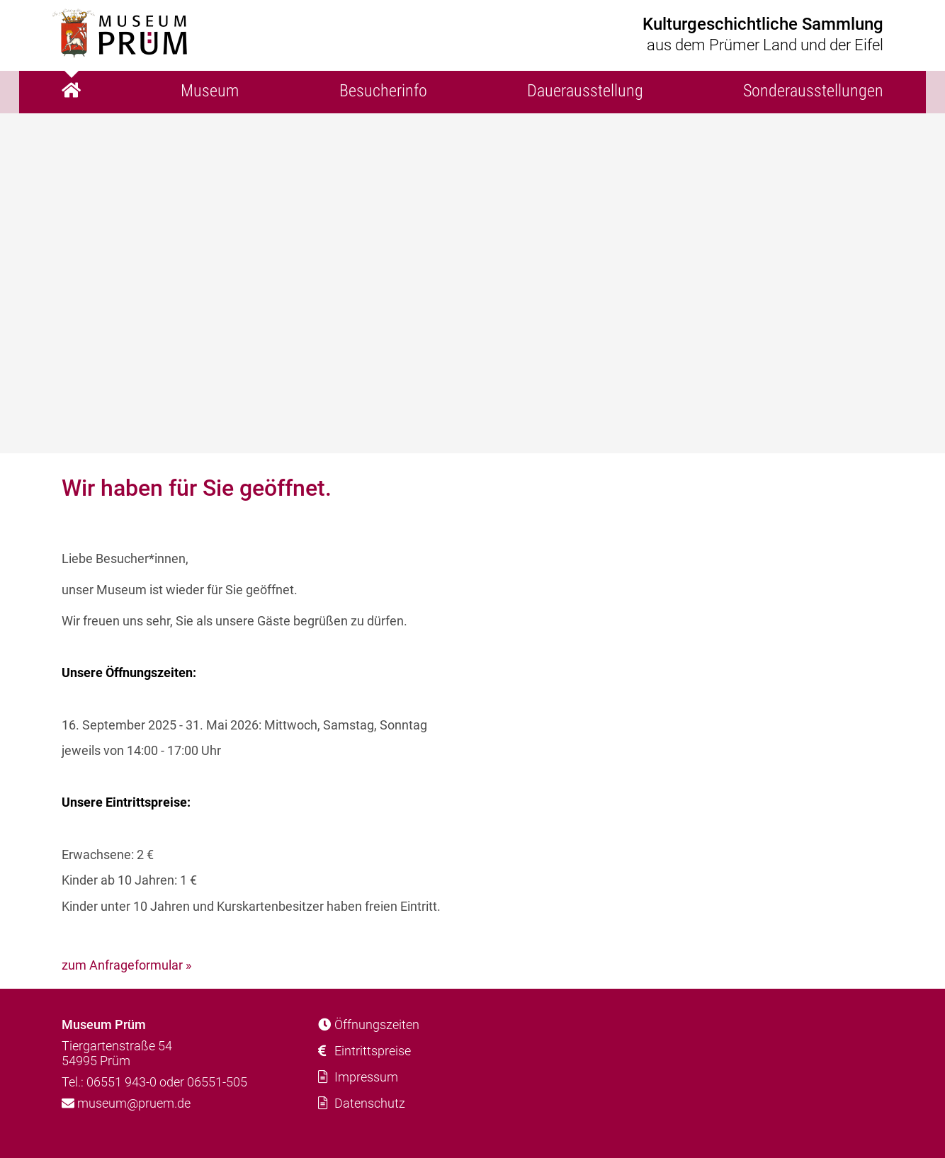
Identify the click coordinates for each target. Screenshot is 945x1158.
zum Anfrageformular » (126, 965)
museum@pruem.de (126, 1103)
